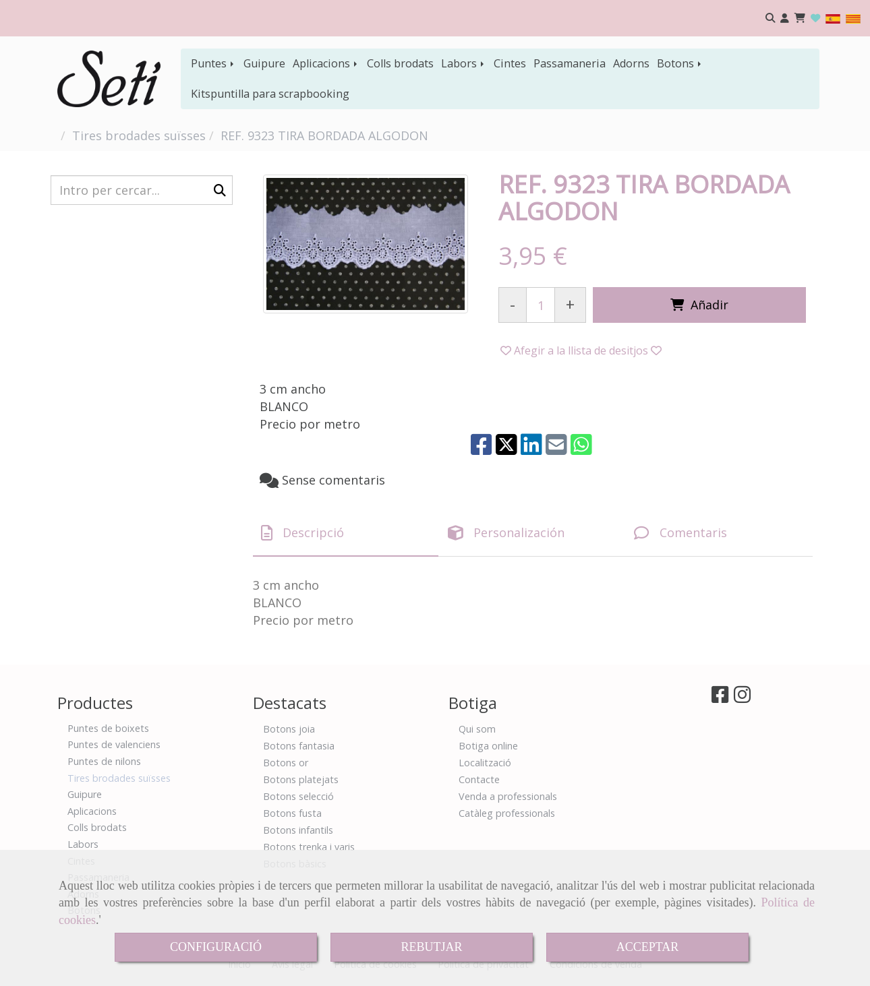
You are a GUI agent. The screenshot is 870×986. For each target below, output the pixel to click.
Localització (485, 762)
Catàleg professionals (507, 813)
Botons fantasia (299, 745)
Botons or (285, 762)
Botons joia (289, 728)
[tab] (345, 533)
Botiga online (488, 745)
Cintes (510, 63)
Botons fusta (292, 813)
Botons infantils (298, 830)
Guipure (264, 63)
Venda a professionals (508, 796)
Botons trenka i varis (309, 846)
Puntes (213, 63)
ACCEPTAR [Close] (647, 947)
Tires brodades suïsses (119, 778)
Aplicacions (326, 63)
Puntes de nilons (104, 761)
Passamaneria (569, 63)
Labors (463, 63)
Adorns (631, 63)
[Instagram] (742, 697)
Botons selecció (298, 796)
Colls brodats (400, 63)
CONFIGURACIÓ (216, 947)
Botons (680, 63)
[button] (785, 18)
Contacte (479, 779)
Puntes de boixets (108, 728)
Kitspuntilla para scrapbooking (270, 93)
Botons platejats (301, 779)
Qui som (477, 728)
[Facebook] (720, 697)
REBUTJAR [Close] (431, 947)
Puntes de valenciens (114, 744)
